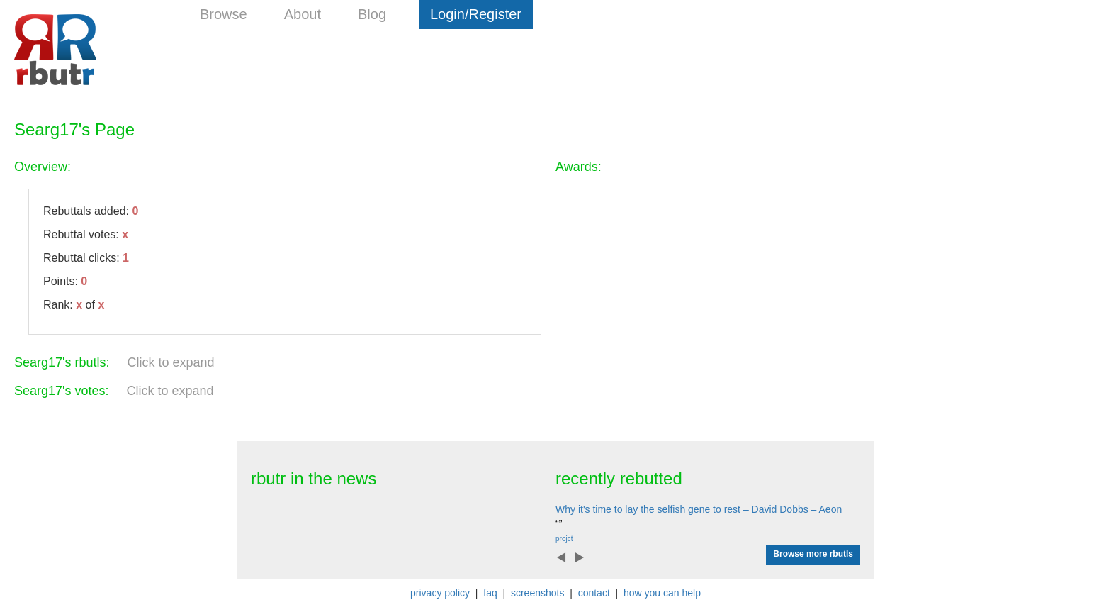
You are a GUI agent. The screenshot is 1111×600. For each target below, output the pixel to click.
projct (564, 539)
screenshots (537, 593)
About (302, 14)
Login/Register (475, 14)
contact (594, 593)
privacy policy (440, 593)
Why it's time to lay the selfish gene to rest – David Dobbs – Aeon (699, 509)
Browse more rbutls (813, 554)
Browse (223, 14)
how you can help (662, 593)
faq (490, 593)
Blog (372, 14)
